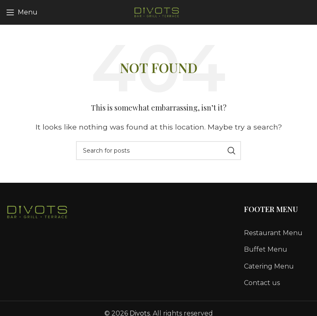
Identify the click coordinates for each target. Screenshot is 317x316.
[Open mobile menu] (22, 12)
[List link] (277, 233)
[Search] (158, 150)
